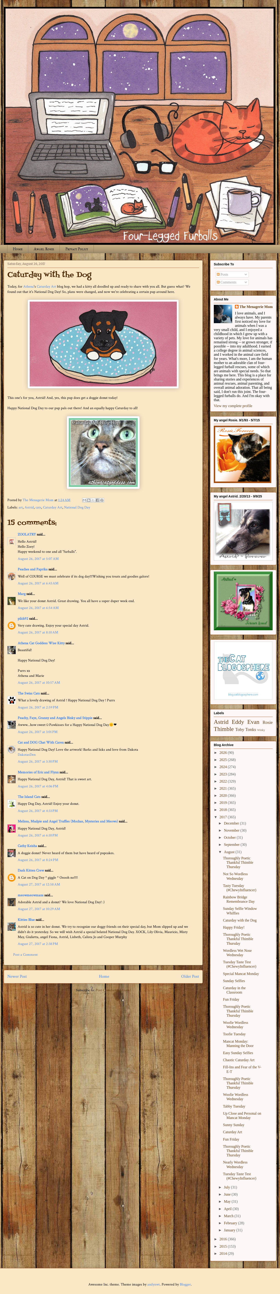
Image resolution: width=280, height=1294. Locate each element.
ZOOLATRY (27, 534)
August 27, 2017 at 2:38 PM (38, 943)
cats (38, 507)
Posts (222, 274)
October (230, 837)
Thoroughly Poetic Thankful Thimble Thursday (238, 862)
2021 (224, 788)
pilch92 (23, 618)
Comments (226, 282)
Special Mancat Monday (241, 974)
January (230, 1230)
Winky (261, 730)
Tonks (250, 729)
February (231, 1223)
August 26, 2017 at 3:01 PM (37, 732)
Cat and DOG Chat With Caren (41, 742)
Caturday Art (46, 286)
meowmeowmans (30, 895)
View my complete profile (233, 406)
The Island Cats (29, 796)
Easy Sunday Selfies (238, 1053)
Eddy (238, 722)
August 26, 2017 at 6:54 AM (38, 607)
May (227, 1201)
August (229, 852)
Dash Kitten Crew (31, 870)
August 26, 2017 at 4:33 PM (38, 810)
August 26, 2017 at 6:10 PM (38, 835)
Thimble (224, 729)
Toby (239, 729)
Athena (28, 286)
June (227, 1194)
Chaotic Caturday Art (238, 1060)
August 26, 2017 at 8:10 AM (38, 632)
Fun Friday (231, 999)
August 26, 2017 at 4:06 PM (38, 786)
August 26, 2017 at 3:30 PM (38, 761)
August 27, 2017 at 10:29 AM (39, 909)
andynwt (153, 1284)
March (229, 1216)
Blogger (185, 1284)
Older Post (190, 976)
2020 (224, 795)
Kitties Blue (26, 919)
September (232, 845)
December (232, 823)
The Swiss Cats (29, 693)
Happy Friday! (234, 927)
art (21, 507)
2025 (224, 760)
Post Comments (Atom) (113, 990)
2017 (224, 817)
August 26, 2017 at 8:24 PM (38, 860)
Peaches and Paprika (33, 569)
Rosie (268, 722)
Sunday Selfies (234, 981)
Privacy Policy (76, 249)
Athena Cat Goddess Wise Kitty (41, 643)
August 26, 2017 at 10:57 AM (39, 682)
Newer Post (17, 976)
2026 (224, 753)
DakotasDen (27, 754)
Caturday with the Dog (240, 920)
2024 (224, 767)
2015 (224, 1246)
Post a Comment (25, 954)
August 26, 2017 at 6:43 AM (38, 583)
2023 (224, 774)
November (232, 830)
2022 (224, 781)
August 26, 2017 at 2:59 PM (38, 707)
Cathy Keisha (27, 846)
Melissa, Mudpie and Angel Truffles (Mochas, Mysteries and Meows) (68, 821)
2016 (224, 1239)
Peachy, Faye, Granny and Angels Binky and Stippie (55, 718)
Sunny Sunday (233, 1125)
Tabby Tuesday (234, 1106)
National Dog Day (77, 507)
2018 (224, 810)
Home (18, 249)
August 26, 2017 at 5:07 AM (38, 558)
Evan (253, 722)
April (228, 1209)
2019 (224, 803)
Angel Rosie (44, 249)
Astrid (29, 507)
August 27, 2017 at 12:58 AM (39, 884)
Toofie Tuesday (234, 1034)
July (227, 1187)
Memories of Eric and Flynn (38, 772)
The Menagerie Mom (256, 307)
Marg (22, 593)
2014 (224, 1253)
